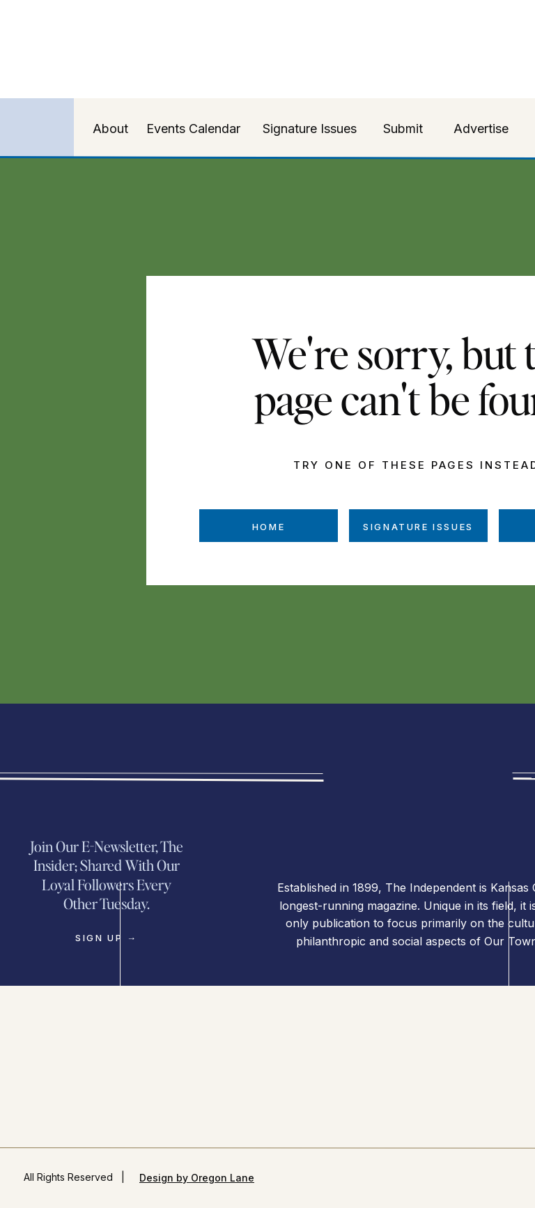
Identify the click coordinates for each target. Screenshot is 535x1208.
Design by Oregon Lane (196, 1178)
